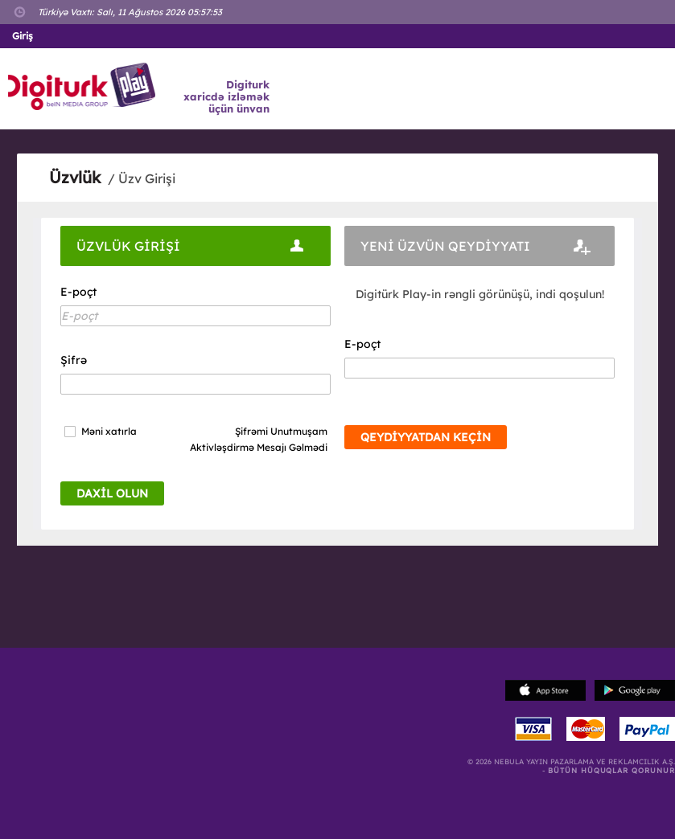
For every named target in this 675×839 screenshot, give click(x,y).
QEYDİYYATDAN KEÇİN (425, 437)
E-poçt (78, 291)
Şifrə (73, 360)
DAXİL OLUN (112, 493)
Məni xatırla (109, 431)
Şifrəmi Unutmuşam (281, 431)
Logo (84, 86)
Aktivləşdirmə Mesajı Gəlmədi (258, 447)
